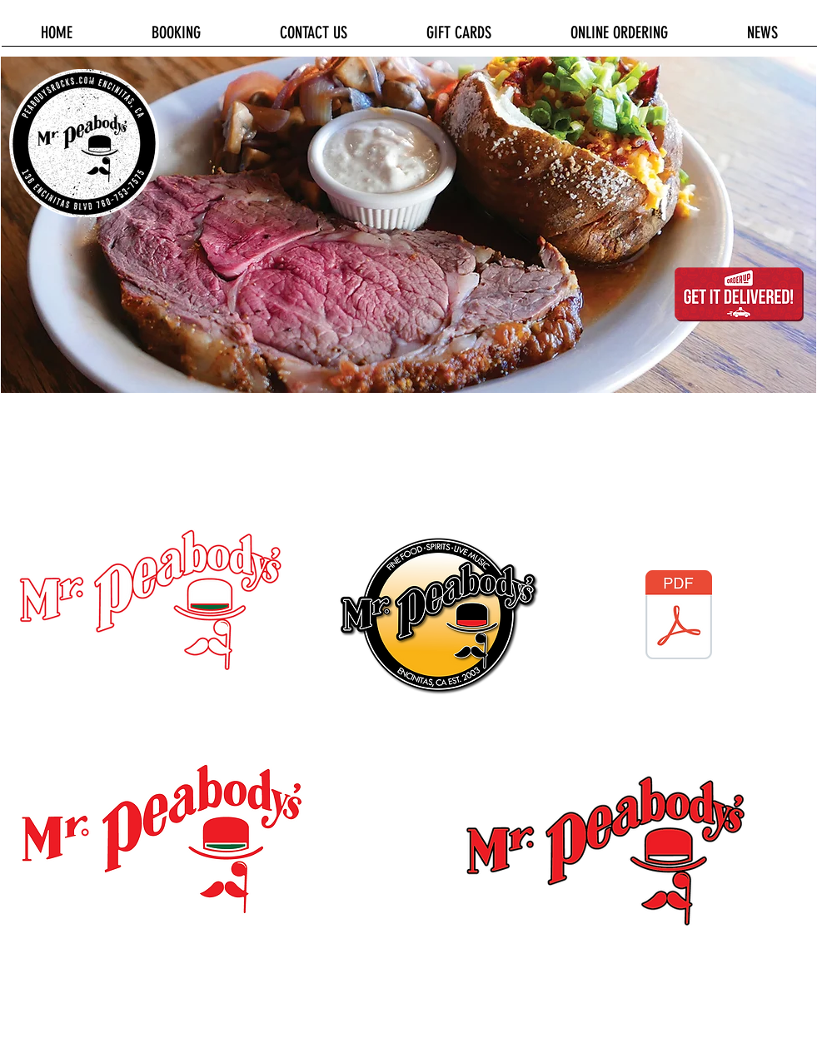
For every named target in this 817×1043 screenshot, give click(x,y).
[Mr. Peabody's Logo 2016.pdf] (678, 617)
